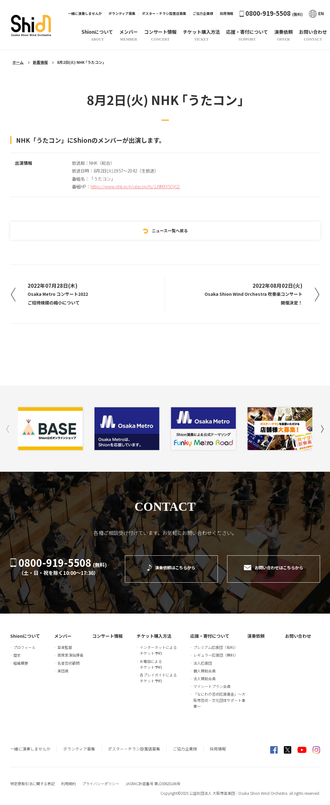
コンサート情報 (107, 631)
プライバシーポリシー (100, 779)
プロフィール (24, 642)
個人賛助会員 (204, 666)
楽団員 (62, 666)
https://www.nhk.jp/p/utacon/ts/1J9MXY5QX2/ (135, 185)
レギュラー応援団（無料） (215, 650)
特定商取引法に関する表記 (32, 779)
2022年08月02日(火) (249, 294)
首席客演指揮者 (70, 650)
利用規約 (68, 779)
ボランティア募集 (121, 13)
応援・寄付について (209, 631)
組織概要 (20, 658)
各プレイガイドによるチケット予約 (158, 673)
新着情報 (40, 62)
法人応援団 (202, 658)
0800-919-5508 (271, 13)
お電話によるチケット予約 (151, 659)
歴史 (17, 650)
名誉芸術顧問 (68, 658)
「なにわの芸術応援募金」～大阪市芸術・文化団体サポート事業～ (219, 695)
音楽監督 (64, 642)
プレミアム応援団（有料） (215, 642)
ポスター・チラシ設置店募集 (164, 13)
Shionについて (25, 631)
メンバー (63, 631)
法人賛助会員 (204, 674)
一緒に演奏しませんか (85, 13)
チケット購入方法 (154, 631)
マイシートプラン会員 (212, 682)
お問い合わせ (298, 631)
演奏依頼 (256, 631)
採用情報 (226, 13)
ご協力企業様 (203, 13)
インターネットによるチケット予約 (158, 645)
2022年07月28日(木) (62, 294)
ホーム (18, 62)
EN (316, 13)
